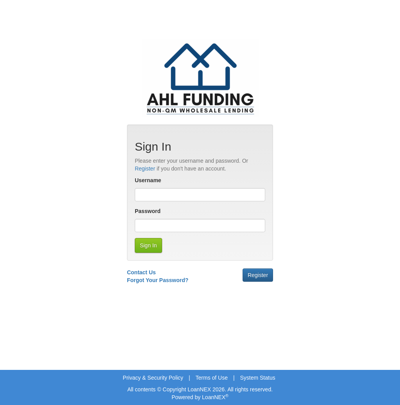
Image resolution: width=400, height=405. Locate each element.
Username (148, 180)
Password (148, 211)
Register (145, 168)
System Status (257, 378)
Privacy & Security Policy (153, 378)
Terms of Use (212, 378)
